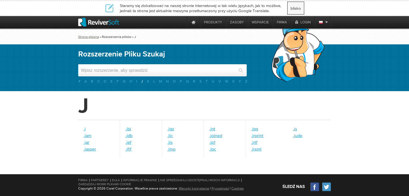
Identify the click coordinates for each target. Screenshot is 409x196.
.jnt (212, 128)
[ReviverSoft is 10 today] (181, 22)
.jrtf (254, 142)
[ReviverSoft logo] (98, 22)
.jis (170, 142)
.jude (297, 135)
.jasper (90, 149)
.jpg (254, 128)
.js (295, 128)
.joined (215, 135)
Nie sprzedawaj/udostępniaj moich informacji (200, 180)
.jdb (128, 135)
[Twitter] (326, 190)
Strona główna (88, 37)
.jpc (212, 149)
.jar (86, 142)
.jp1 (212, 142)
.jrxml (256, 149)
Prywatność (220, 188)
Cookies (237, 188)
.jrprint (257, 135)
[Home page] (193, 22)
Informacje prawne (140, 180)
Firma (83, 180)
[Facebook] (315, 190)
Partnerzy (100, 180)
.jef (128, 142)
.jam (87, 135)
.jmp (171, 149)
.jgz (170, 128)
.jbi (128, 128)
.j (85, 128)
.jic (170, 135)
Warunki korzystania (194, 188)
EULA (116, 180)
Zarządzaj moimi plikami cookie (104, 184)
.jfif (128, 149)
